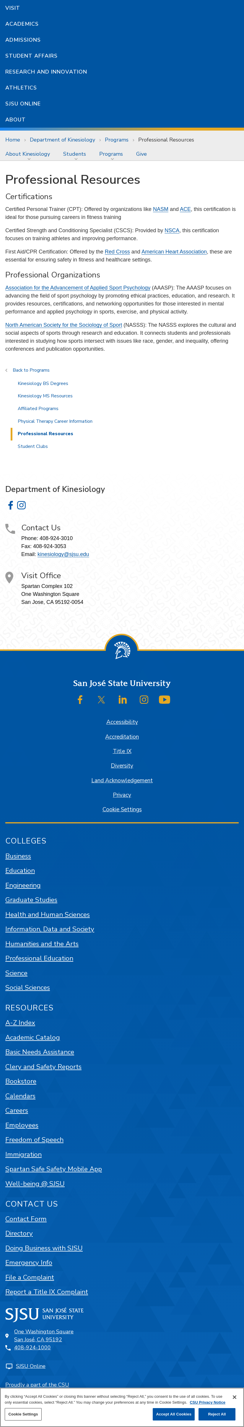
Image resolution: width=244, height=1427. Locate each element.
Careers (16, 1110)
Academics (22, 23)
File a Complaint (29, 1277)
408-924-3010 (56, 538)
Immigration (23, 1154)
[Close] (234, 1397)
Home (12, 139)
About (15, 119)
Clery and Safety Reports (43, 1066)
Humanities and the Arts (42, 943)
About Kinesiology (27, 153)
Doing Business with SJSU (44, 1248)
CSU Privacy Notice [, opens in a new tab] (207, 1402)
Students (74, 153)
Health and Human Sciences (47, 914)
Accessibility (122, 722)
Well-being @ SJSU (35, 1183)
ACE (185, 209)
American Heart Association (174, 252)
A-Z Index (20, 1022)
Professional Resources (166, 139)
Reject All (217, 1414)
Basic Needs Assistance (39, 1052)
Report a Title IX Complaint (46, 1291)
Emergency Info (28, 1262)
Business (18, 856)
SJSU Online (23, 103)
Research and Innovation (46, 71)
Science (16, 973)
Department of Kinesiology (62, 139)
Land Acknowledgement (122, 780)
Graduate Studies (31, 899)
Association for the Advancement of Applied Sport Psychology (77, 288)
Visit (12, 8)
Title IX (122, 751)
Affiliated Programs (38, 408)
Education (20, 870)
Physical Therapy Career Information (55, 421)
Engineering (23, 885)
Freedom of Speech (34, 1139)
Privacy (122, 795)
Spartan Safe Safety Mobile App (53, 1169)
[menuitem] (29, 153)
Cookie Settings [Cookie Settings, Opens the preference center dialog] (23, 1414)
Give (141, 153)
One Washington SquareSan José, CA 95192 (44, 1335)
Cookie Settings (122, 809)
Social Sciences (27, 987)
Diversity (122, 766)
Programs (116, 139)
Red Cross (117, 252)
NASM (160, 209)
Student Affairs (31, 55)
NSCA (172, 230)
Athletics (21, 87)
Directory (19, 1233)
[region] (122, 1407)
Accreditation (122, 737)
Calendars (20, 1096)
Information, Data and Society (49, 929)
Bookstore (20, 1081)
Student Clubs (33, 446)
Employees (21, 1125)
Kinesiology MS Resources (45, 396)
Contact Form (26, 1218)
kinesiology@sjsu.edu (63, 554)
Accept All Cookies (173, 1414)
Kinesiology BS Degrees (43, 383)
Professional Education (39, 958)
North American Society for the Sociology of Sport (63, 325)
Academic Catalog (32, 1037)
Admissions (23, 39)
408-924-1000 (32, 1347)
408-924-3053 (49, 546)
